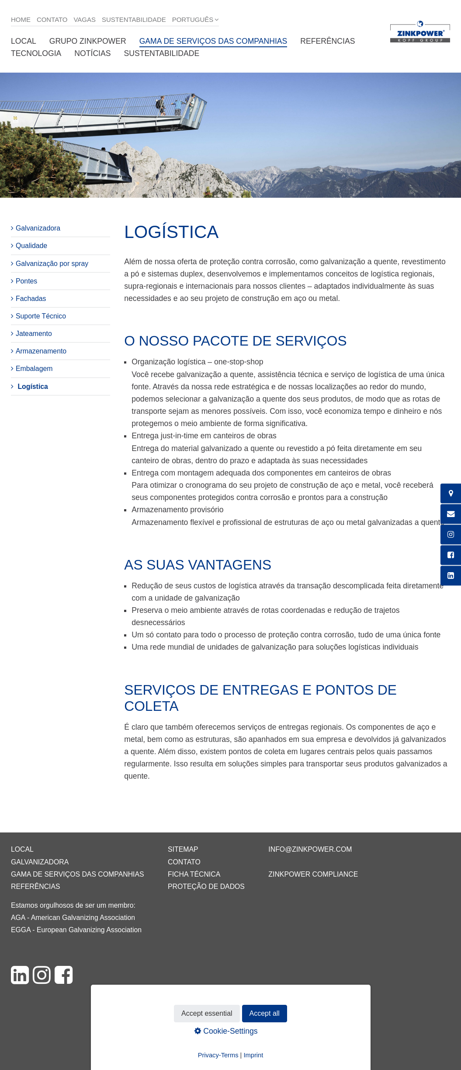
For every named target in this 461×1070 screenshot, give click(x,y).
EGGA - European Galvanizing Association (76, 930)
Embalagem (34, 368)
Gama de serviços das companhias (213, 41)
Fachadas (31, 298)
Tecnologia (36, 53)
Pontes (26, 281)
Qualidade (31, 245)
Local (23, 41)
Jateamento (34, 333)
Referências (327, 41)
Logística (32, 386)
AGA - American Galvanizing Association (73, 917)
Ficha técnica (194, 874)
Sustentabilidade (134, 19)
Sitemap (183, 849)
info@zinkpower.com (310, 849)
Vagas (85, 19)
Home (21, 19)
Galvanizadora (38, 228)
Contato (52, 19)
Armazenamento (41, 351)
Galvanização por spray (52, 263)
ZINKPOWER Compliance (313, 874)
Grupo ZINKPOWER (87, 41)
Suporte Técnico (41, 316)
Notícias (92, 53)
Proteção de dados (206, 886)
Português (192, 19)
